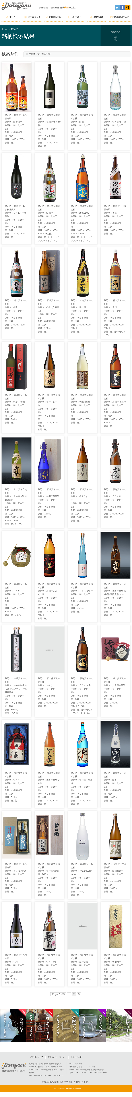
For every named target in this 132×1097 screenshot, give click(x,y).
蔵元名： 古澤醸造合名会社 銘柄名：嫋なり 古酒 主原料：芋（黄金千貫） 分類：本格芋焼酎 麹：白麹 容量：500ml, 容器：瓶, (16, 409)
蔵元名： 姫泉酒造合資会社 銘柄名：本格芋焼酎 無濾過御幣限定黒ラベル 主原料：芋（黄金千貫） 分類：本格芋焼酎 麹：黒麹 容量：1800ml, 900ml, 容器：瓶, (115, 599)
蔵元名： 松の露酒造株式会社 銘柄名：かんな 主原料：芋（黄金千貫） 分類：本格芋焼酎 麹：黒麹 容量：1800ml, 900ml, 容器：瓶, (49, 692)
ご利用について (36, 1059)
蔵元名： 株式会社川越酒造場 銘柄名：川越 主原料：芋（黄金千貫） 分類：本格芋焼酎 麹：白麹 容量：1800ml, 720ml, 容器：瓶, (115, 220)
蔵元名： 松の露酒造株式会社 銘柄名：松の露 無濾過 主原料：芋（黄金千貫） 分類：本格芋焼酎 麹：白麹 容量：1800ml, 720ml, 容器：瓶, (82, 788)
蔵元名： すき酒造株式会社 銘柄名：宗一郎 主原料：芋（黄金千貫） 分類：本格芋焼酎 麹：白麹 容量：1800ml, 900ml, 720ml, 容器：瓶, (82, 316)
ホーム (4, 29)
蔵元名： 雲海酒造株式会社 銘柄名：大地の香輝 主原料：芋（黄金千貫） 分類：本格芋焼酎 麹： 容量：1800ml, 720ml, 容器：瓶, (82, 409)
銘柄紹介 (14, 29)
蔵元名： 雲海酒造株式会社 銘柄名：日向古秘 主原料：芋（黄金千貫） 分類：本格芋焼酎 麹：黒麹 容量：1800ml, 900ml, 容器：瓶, (115, 503)
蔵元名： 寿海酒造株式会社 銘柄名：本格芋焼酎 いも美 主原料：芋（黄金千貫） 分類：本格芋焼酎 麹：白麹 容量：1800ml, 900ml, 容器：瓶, (49, 788)
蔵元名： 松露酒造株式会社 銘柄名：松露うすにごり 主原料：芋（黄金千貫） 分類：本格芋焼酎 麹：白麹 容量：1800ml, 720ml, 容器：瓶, (82, 505)
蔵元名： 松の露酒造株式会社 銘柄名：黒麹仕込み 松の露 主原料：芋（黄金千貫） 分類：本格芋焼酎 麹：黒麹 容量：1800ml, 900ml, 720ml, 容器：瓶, (49, 601)
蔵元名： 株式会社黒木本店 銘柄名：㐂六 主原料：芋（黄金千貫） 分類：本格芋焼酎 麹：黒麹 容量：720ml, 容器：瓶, (16, 969)
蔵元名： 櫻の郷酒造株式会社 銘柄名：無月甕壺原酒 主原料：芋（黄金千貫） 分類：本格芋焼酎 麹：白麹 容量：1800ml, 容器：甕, (115, 692)
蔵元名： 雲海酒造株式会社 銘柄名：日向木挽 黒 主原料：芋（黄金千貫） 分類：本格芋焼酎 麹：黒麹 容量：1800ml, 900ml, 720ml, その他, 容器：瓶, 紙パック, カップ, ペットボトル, (82, 695)
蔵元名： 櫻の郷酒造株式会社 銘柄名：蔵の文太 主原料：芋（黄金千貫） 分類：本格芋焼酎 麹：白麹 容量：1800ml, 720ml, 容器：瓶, (82, 969)
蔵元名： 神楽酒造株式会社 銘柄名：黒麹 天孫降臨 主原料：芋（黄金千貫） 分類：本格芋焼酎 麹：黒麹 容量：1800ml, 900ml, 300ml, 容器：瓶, (115, 410)
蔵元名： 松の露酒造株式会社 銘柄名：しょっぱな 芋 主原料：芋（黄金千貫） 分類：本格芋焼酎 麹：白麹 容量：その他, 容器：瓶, (82, 598)
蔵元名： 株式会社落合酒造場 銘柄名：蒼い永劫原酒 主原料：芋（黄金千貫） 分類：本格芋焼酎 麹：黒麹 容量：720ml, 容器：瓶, (16, 878)
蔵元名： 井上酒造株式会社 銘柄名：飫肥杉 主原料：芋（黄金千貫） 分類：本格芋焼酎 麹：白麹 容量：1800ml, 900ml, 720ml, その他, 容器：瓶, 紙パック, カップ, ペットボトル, (49, 223)
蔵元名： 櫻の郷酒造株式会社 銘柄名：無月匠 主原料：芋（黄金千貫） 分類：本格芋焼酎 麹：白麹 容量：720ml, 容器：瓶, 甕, (16, 787)
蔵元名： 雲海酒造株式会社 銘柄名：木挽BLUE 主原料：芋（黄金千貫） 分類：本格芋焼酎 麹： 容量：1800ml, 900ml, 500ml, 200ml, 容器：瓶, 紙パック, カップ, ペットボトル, (82, 223)
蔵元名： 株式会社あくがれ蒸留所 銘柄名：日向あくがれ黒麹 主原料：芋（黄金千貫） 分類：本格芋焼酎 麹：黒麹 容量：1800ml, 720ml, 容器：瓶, (16, 221)
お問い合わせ (76, 1059)
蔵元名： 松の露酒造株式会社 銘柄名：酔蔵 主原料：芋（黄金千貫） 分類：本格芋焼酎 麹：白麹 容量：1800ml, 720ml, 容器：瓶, (82, 129)
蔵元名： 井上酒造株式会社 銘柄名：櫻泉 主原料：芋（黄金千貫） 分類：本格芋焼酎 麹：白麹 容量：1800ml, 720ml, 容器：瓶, (16, 314)
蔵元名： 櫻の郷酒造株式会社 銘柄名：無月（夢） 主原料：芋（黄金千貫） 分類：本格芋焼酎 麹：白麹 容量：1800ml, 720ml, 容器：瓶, (49, 969)
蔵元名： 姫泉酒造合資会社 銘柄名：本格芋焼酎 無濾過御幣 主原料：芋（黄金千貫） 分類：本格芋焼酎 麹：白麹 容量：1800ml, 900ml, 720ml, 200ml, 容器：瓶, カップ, (16, 506)
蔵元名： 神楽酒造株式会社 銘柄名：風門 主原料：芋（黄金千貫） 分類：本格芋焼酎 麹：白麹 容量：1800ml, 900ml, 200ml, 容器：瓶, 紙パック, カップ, (115, 317)
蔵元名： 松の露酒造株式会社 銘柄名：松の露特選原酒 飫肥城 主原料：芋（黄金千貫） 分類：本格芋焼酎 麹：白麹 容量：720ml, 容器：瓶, (49, 879)
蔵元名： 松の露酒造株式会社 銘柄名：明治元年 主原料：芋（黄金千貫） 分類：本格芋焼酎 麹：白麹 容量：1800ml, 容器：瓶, (115, 969)
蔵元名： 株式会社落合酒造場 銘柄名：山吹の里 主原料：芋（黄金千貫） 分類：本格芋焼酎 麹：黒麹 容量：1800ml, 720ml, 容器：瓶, (16, 129)
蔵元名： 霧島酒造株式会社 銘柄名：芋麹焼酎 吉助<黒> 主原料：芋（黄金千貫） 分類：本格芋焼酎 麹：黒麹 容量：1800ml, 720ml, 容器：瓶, (49, 130)
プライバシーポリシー (57, 1059)
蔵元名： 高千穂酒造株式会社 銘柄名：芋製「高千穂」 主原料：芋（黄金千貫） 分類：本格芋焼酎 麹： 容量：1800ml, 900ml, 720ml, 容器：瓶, (49, 412)
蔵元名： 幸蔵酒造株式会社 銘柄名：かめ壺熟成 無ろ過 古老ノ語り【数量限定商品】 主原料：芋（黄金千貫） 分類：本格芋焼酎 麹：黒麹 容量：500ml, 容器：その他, (16, 695)
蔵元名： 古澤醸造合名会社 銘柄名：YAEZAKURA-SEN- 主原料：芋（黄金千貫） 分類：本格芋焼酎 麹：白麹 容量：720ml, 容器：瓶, (82, 879)
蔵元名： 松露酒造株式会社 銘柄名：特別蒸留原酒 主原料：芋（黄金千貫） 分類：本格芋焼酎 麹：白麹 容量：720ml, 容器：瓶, (49, 503)
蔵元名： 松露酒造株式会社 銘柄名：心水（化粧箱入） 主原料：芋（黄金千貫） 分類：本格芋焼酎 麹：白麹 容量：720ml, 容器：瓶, (49, 316)
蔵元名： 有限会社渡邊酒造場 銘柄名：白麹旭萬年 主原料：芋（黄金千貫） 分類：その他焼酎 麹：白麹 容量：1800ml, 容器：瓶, (115, 878)
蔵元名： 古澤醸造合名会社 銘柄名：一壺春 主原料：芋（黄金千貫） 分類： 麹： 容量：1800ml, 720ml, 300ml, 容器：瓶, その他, (16, 599)
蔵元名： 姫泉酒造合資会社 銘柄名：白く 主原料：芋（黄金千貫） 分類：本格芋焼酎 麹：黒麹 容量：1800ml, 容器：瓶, (115, 787)
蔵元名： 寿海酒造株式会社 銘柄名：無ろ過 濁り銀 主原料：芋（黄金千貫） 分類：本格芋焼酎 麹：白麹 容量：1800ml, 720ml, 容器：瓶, (115, 129)
